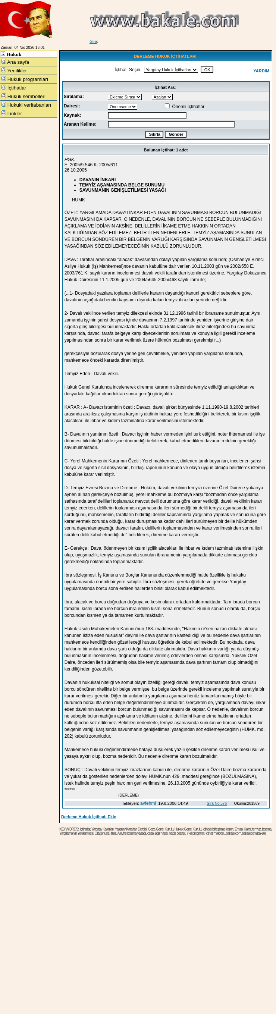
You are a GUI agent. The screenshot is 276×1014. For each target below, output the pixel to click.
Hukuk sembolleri (23, 96)
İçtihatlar (13, 88)
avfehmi (148, 803)
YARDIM (261, 71)
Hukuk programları (24, 79)
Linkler (11, 113)
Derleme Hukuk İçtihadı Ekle (88, 816)
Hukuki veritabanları (26, 105)
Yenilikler (14, 70)
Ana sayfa (15, 62)
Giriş (94, 41)
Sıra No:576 (217, 803)
